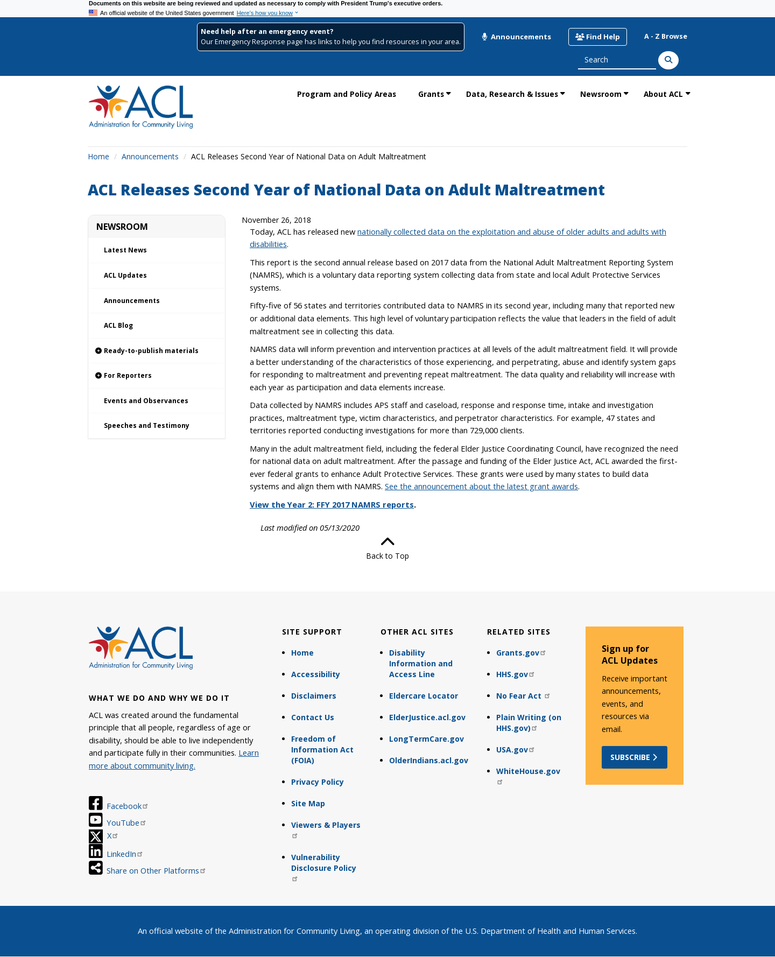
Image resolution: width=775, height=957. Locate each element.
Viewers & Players (326, 829)
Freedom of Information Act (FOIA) (322, 749)
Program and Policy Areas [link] (346, 94)
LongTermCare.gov (426, 739)
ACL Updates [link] (125, 275)
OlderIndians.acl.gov (428, 760)
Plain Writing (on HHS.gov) (528, 722)
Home (98, 156)
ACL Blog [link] (118, 325)
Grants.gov (521, 653)
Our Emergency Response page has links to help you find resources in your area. (331, 41)
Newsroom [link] (601, 94)
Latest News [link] (125, 250)
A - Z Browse (665, 36)
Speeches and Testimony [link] (146, 425)
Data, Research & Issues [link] (512, 94)
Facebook (128, 805)
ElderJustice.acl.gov (427, 717)
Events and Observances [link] (146, 400)
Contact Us (312, 717)
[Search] (668, 60)
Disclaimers (313, 696)
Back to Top (387, 548)
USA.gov (516, 749)
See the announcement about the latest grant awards (481, 486)
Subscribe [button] (634, 757)
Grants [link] (431, 94)
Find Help (597, 36)
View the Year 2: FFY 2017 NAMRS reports (332, 504)
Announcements (516, 36)
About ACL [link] (663, 94)
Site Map (308, 803)
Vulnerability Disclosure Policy (323, 867)
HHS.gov (516, 674)
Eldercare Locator (423, 696)
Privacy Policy (317, 782)
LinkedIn (125, 853)
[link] (156, 351)
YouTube (127, 822)
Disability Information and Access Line (421, 663)
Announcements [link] (132, 300)
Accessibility (315, 674)
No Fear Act (523, 696)
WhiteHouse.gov (528, 775)
